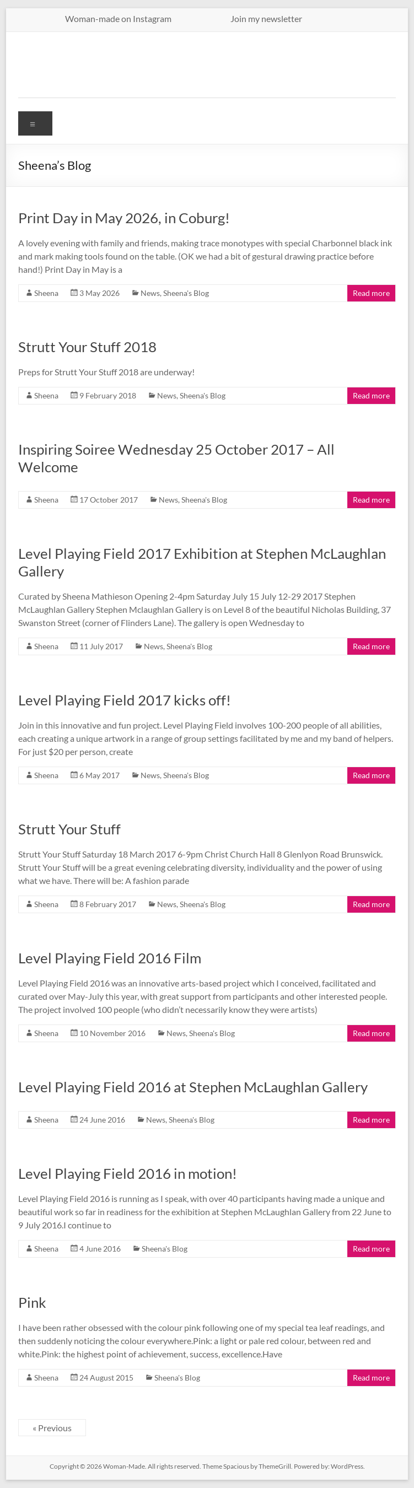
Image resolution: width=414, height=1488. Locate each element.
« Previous (52, 1427)
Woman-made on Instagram (141, 18)
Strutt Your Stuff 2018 (87, 346)
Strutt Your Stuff (69, 829)
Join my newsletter (266, 18)
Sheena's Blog (186, 293)
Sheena (46, 293)
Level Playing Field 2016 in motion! (127, 1173)
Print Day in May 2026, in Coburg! (124, 218)
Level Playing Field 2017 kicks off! (124, 700)
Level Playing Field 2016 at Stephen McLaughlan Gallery (193, 1087)
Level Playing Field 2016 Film (109, 958)
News (150, 293)
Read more (371, 293)
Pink (32, 1302)
